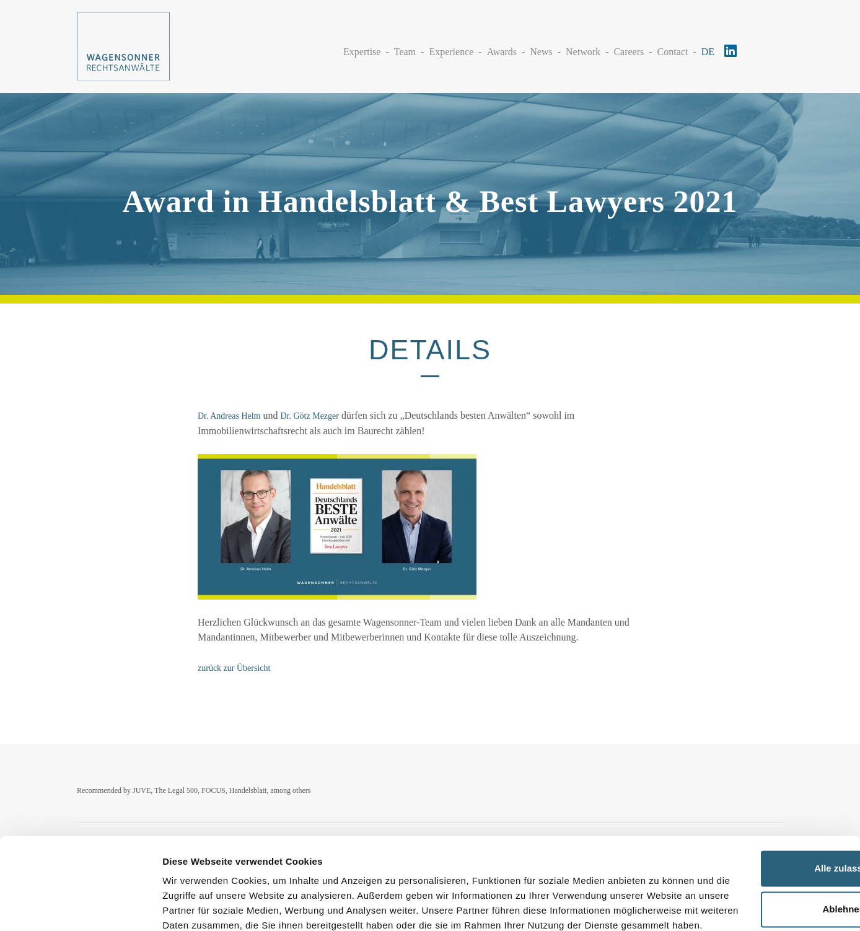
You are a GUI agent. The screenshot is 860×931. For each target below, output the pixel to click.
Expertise (361, 51)
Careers (628, 51)
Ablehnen (756, 841)
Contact (672, 51)
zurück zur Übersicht (234, 668)
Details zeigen (193, 906)
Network (583, 51)
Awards (502, 51)
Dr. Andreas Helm (229, 416)
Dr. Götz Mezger (309, 416)
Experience (451, 51)
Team (405, 51)
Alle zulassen (756, 800)
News (541, 51)
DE (707, 51)
